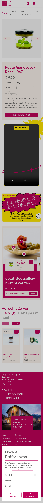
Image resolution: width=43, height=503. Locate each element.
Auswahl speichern (13, 495)
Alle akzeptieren (30, 495)
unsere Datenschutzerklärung (23, 470)
